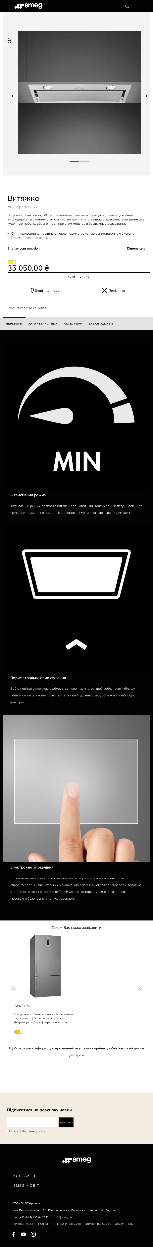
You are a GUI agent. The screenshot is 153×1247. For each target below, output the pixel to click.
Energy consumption (24, 248)
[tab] (14, 323)
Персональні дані (68, 1223)
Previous (13, 987)
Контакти (24, 1176)
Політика (44, 1223)
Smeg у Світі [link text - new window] (27, 1185)
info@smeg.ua (63, 1217)
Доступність (124, 1223)
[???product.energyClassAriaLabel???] (12, 262)
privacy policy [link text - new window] (36, 1131)
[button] (9, 40)
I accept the (28, 1131)
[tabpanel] (79, 92)
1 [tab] (74, 160)
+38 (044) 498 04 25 (32, 1217)
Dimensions (136, 248)
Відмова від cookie (98, 1223)
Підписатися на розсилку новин (39, 1109)
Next (139, 987)
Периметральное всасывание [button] (34, 238)
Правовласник (23, 1223)
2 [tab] (84, 160)
